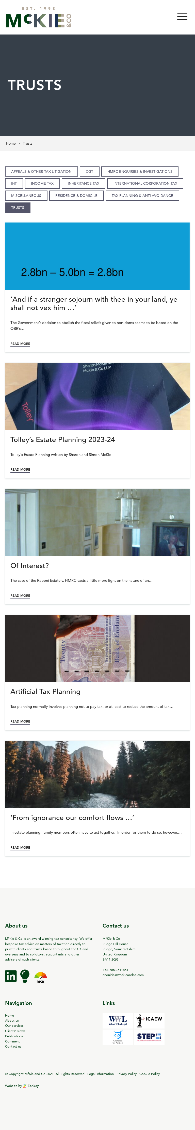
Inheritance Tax (83, 183)
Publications (14, 1036)
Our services (14, 1025)
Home (9, 1015)
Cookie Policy (149, 1074)
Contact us (13, 1046)
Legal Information (100, 1074)
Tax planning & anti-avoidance (142, 195)
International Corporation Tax (145, 183)
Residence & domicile (76, 195)
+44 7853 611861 (115, 970)
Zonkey (31, 1086)
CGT (89, 171)
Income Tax (42, 183)
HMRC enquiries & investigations (139, 171)
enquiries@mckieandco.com (123, 975)
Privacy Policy (127, 1074)
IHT (14, 183)
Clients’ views (15, 1031)
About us (12, 1020)
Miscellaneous (26, 195)
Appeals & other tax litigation (41, 171)
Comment (12, 1041)
